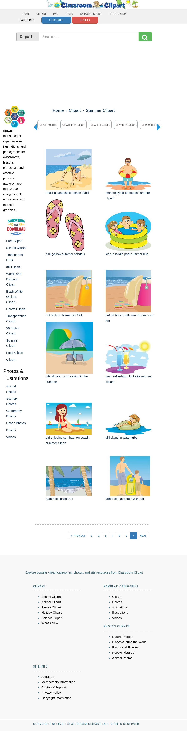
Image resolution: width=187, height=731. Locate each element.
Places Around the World (129, 642)
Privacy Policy (51, 692)
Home (26, 14)
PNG (55, 14)
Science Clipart (51, 618)
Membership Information (58, 682)
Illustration (118, 14)
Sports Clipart (15, 309)
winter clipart (125, 124)
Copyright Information (56, 698)
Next (142, 535)
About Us (47, 677)
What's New (49, 623)
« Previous (78, 535)
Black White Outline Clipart (14, 297)
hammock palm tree (59, 498)
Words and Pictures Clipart (13, 279)
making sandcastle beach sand (67, 192)
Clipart (41, 14)
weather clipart (73, 124)
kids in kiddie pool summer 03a (126, 254)
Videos (11, 437)
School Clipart (16, 247)
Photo (69, 14)
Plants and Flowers (125, 647)
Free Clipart (14, 241)
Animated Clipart (91, 14)
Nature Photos (122, 636)
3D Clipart (13, 267)
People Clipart (51, 607)
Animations (120, 607)
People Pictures (123, 652)
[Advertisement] (93, 74)
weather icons (152, 124)
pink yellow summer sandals (65, 254)
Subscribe (56, 20)
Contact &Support (53, 687)
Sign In (85, 20)
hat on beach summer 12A (64, 315)
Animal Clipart (51, 602)
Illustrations (120, 612)
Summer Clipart (100, 110)
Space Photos (16, 423)
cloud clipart (100, 124)
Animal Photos (122, 658)
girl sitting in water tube (121, 437)
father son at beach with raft (124, 498)
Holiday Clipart (51, 612)
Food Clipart (14, 352)
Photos (11, 430)
